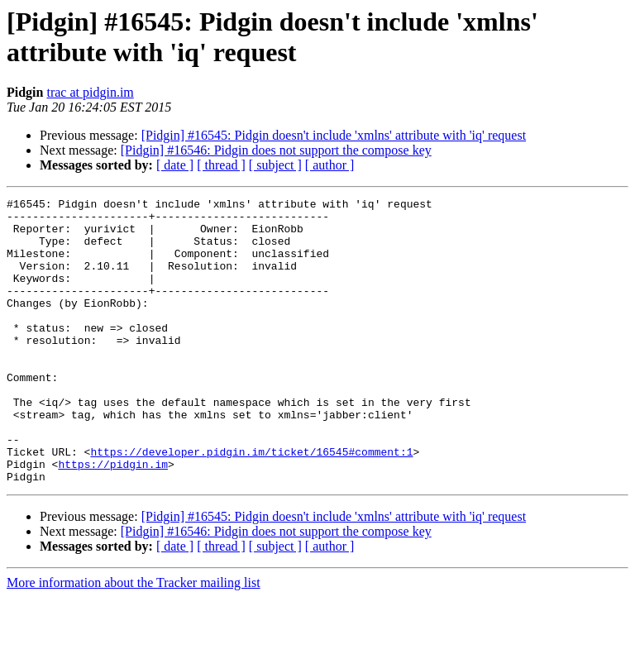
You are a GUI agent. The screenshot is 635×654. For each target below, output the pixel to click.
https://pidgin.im (113, 518)
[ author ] (330, 165)
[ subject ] (275, 165)
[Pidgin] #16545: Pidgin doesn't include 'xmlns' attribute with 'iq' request (333, 135)
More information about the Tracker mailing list (133, 640)
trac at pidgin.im (89, 92)
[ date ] (174, 165)
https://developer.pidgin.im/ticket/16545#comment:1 (251, 503)
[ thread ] (221, 165)
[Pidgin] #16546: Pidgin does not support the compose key (276, 150)
